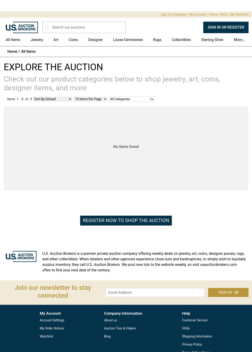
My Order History (52, 328)
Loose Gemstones (128, 40)
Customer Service (195, 320)
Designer (95, 40)
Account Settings (52, 320)
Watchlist (46, 336)
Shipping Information (197, 336)
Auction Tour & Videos (120, 328)
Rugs (157, 40)
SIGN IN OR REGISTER (226, 27)
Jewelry (36, 40)
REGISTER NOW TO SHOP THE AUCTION (126, 220)
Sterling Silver (212, 40)
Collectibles (181, 40)
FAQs (224, 14)
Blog (107, 336)
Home (213, 14)
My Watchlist (239, 14)
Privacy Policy (192, 344)
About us (110, 320)
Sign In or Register (174, 14)
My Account (197, 14)
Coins (73, 40)
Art (55, 40)
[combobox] (109, 99)
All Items (13, 40)
